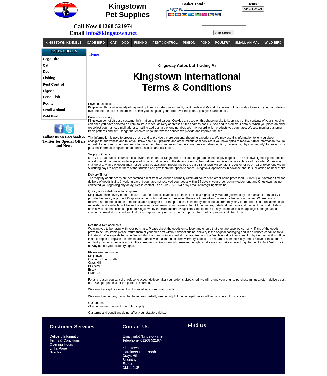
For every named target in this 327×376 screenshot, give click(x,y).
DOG (125, 42)
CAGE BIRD (96, 42)
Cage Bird (51, 59)
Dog (46, 71)
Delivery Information (65, 336)
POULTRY (222, 42)
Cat (45, 65)
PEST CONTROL (165, 42)
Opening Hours (61, 344)
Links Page (58, 348)
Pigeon (49, 91)
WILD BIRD (273, 42)
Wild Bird (50, 116)
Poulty (48, 103)
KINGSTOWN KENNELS (64, 42)
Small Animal (54, 110)
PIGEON (189, 42)
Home (94, 54)
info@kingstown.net (111, 33)
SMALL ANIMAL (247, 42)
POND (205, 42)
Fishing (49, 78)
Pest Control (53, 84)
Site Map (56, 352)
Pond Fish (51, 97)
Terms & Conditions (65, 340)
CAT (113, 42)
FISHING (140, 42)
